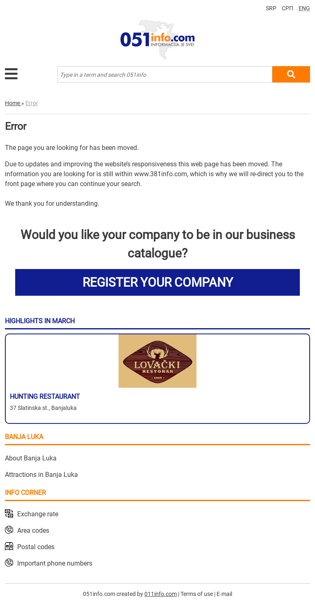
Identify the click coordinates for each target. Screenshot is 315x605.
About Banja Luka (31, 458)
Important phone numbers (54, 563)
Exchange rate (37, 514)
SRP (271, 8)
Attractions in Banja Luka (41, 474)
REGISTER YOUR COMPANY (157, 282)
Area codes (33, 530)
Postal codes (36, 547)
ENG (304, 8)
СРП (287, 8)
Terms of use (196, 594)
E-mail (224, 594)
